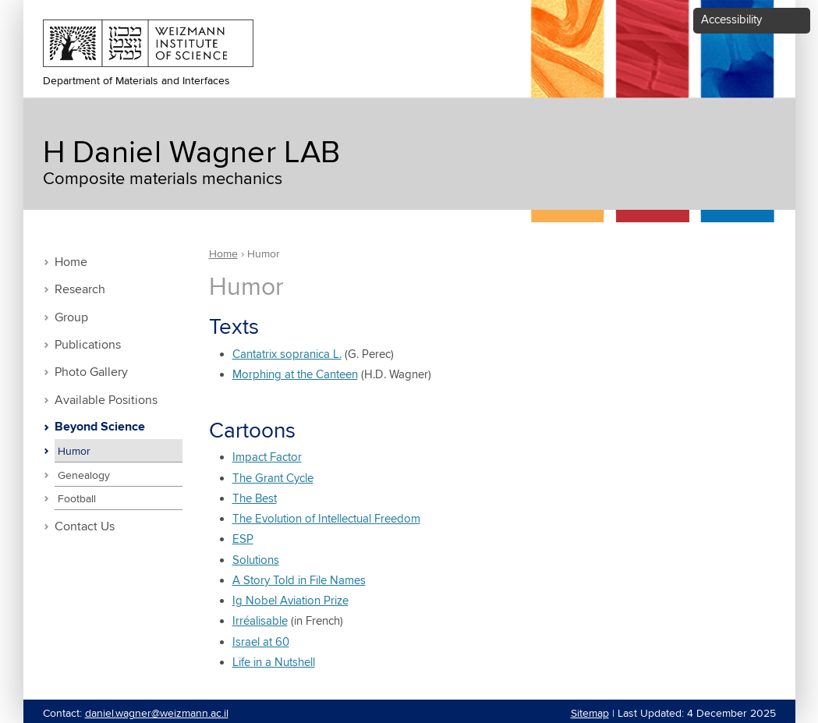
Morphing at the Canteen (295, 374)
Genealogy (84, 476)
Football (77, 499)
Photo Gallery (91, 372)
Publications (88, 345)
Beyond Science (100, 427)
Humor (74, 452)
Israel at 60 (260, 642)
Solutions (255, 560)
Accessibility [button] (731, 19)
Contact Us (85, 526)
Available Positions (106, 400)
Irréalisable (260, 621)
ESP (242, 539)
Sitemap (590, 714)
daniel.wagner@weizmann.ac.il (156, 714)
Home (71, 262)
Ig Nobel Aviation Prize (290, 601)
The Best (254, 498)
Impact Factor (267, 457)
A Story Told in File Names (299, 580)
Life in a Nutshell (273, 662)
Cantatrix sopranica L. (287, 354)
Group (71, 317)
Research (80, 289)
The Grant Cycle (272, 478)
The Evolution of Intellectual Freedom (326, 519)
